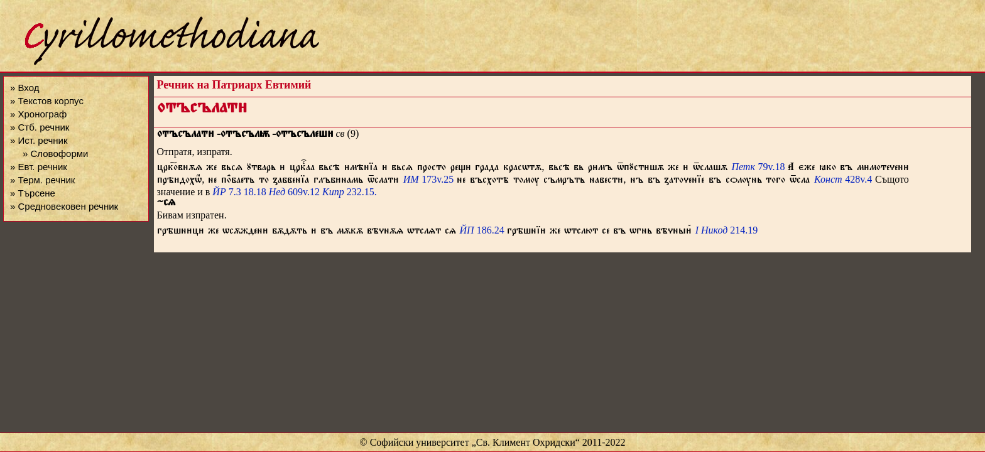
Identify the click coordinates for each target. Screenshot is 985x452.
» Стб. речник (39, 127)
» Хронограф (38, 114)
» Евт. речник (38, 166)
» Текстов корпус (47, 100)
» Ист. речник (39, 140)
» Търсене (32, 193)
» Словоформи (55, 153)
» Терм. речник (42, 180)
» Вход (24, 87)
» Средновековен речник (64, 206)
